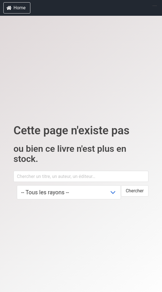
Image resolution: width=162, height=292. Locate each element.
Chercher (135, 190)
